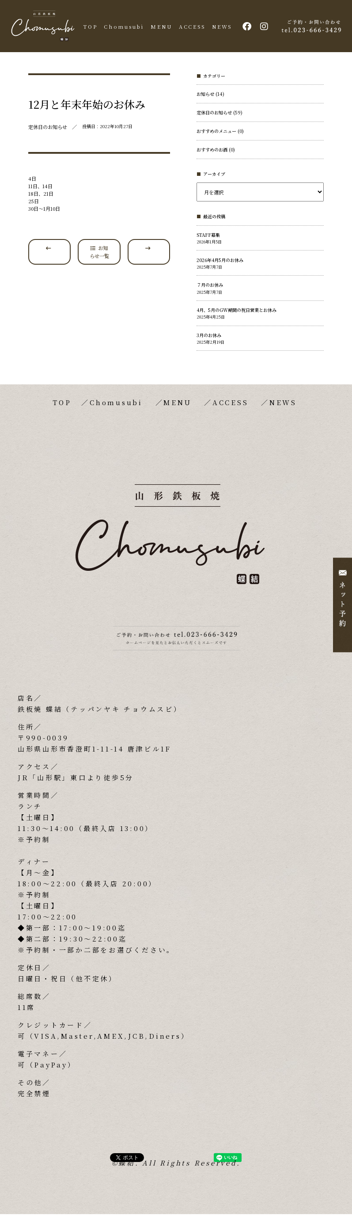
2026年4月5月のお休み (220, 261)
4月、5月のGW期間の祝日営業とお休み (236, 311)
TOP (92, 26)
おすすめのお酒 (212, 151)
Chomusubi (125, 26)
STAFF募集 (208, 235)
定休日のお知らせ (214, 113)
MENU (160, 26)
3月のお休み (209, 336)
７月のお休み (210, 286)
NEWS (217, 26)
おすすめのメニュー (216, 132)
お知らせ (205, 95)
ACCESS (189, 26)
